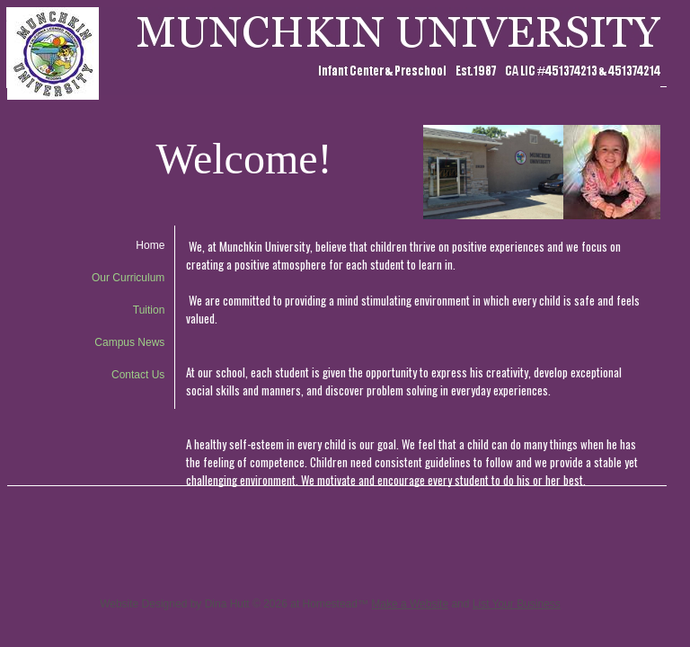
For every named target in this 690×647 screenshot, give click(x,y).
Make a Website (409, 604)
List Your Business (517, 604)
